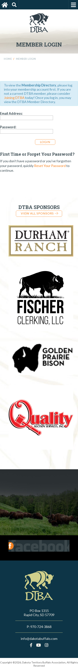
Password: (8, 127)
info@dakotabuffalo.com (39, 638)
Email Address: (11, 113)
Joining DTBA (14, 98)
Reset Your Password (50, 166)
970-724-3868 (40, 627)
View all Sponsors (39, 213)
